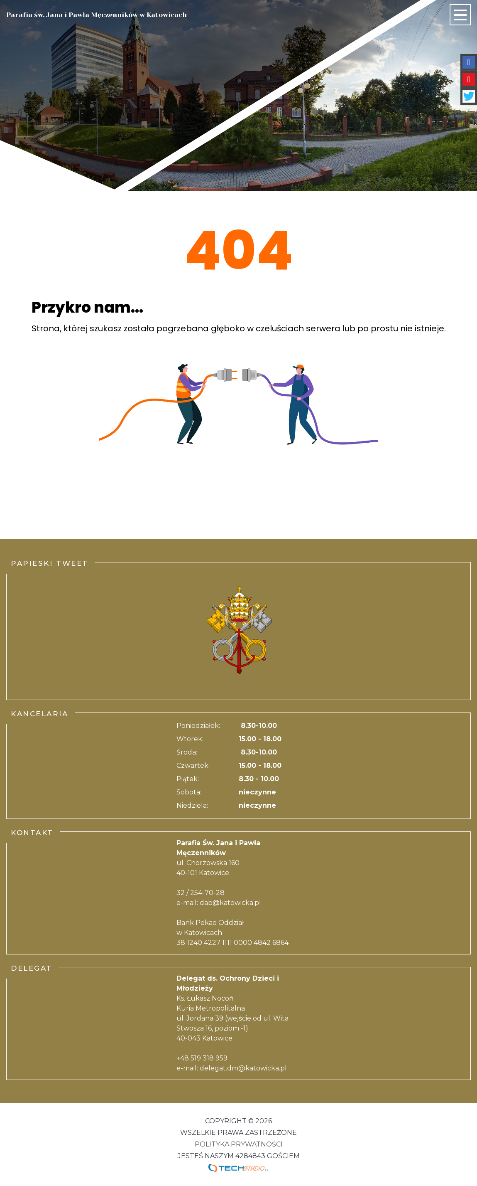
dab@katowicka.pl (230, 903)
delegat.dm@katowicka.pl (243, 1068)
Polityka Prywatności (239, 1144)
